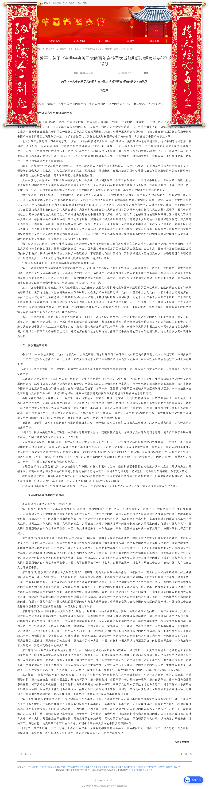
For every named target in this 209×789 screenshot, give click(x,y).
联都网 (169, 767)
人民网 (92, 767)
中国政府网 (33, 767)
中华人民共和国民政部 (77, 767)
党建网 (108, 767)
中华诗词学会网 (148, 767)
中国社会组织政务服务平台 (52, 767)
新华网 (116, 767)
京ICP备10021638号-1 (141, 770)
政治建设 (50, 49)
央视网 (124, 767)
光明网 (100, 767)
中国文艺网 (134, 767)
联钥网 (177, 767)
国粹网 (161, 767)
